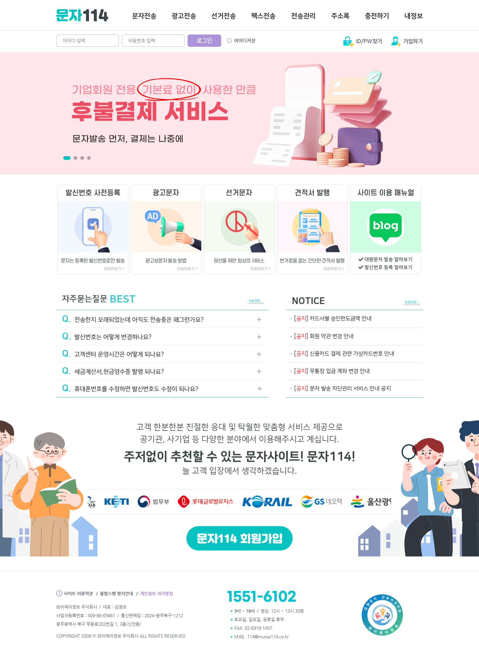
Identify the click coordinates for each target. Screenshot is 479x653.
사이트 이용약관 (78, 593)
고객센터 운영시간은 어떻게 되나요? (110, 353)
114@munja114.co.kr (268, 636)
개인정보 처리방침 (156, 593)
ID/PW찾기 (369, 42)
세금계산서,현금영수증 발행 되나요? (110, 368)
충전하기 (377, 16)
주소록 (340, 16)
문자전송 (144, 16)
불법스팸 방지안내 (116, 593)
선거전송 (223, 16)
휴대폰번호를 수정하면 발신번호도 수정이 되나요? (126, 384)
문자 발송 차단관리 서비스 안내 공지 (349, 389)
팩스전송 (263, 16)
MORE (240, 306)
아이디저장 (241, 40)
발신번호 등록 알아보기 (372, 270)
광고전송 (184, 16)
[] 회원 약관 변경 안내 (330, 336)
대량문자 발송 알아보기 (372, 263)
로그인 (204, 41)
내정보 (413, 16)
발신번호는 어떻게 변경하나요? (104, 337)
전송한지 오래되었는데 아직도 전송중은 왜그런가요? (128, 321)
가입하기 (413, 42)
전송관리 (303, 16)
